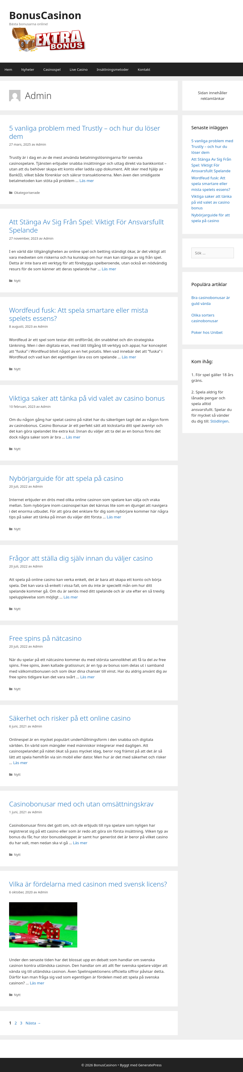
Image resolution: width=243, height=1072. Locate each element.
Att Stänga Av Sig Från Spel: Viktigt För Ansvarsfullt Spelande (86, 226)
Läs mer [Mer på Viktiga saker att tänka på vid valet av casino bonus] (73, 437)
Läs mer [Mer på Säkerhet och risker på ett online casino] (20, 762)
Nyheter (27, 69)
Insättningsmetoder (113, 69)
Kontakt (144, 69)
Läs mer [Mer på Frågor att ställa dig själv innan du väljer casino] (70, 597)
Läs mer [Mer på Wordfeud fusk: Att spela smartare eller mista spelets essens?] (129, 357)
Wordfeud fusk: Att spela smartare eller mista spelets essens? (78, 314)
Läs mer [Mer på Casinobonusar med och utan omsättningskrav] (80, 842)
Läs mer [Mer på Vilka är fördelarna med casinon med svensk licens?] (37, 983)
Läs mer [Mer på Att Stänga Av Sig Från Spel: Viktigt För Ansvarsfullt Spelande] (109, 268)
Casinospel (51, 69)
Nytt (17, 281)
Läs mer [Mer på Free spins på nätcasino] (87, 676)
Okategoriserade (27, 192)
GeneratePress (150, 1065)
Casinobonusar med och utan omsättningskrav (81, 803)
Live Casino (79, 69)
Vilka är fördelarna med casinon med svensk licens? (88, 884)
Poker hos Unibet (207, 332)
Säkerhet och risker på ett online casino (70, 718)
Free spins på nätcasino (45, 638)
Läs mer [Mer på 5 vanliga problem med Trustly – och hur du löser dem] (87, 180)
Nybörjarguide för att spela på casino (66, 478)
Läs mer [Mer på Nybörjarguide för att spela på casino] (114, 517)
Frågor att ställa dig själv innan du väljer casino (81, 558)
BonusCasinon (45, 15)
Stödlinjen (219, 421)
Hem (8, 69)
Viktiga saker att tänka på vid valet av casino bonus (87, 398)
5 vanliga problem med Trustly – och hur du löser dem (84, 132)
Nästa (33, 1023)
